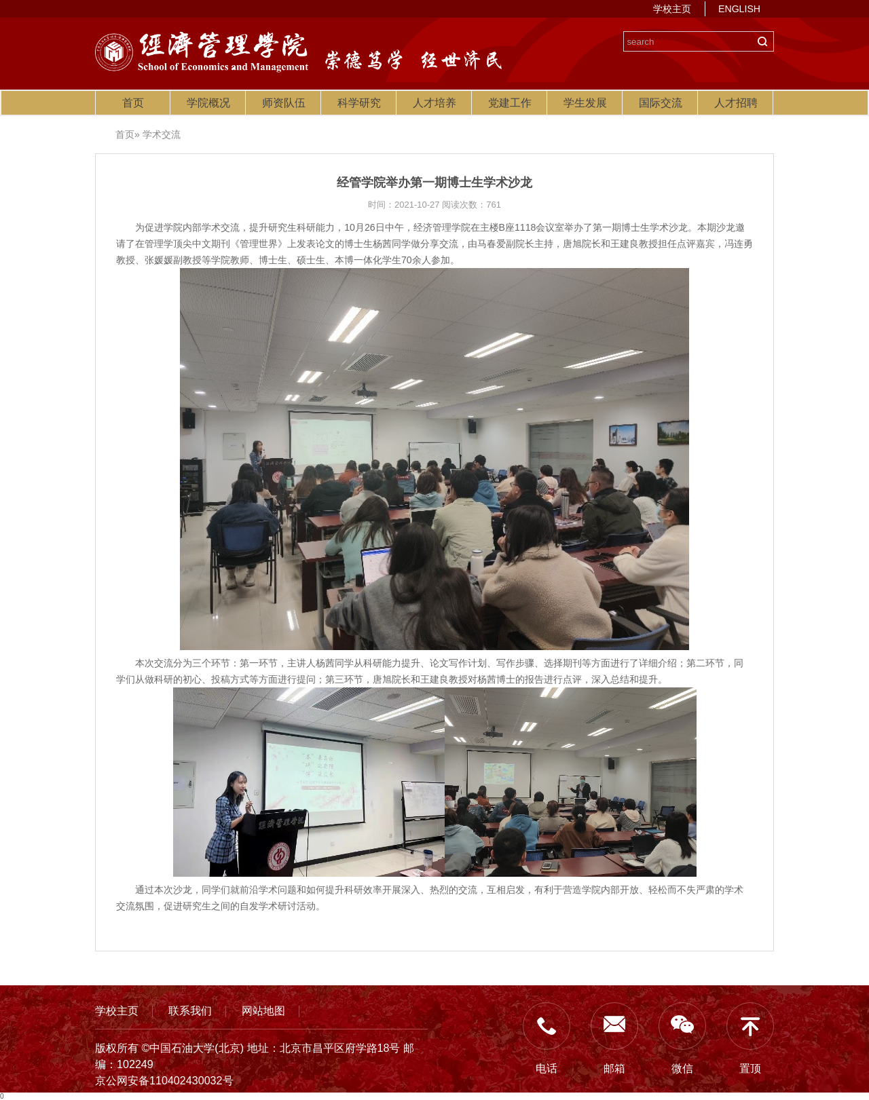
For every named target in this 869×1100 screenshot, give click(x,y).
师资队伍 (284, 103)
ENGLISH (739, 8)
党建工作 (510, 103)
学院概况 (208, 103)
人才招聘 (736, 103)
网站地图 (263, 1010)
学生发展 (585, 103)
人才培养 (434, 103)
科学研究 (359, 103)
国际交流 (660, 103)
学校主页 (672, 8)
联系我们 (190, 1010)
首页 (133, 103)
